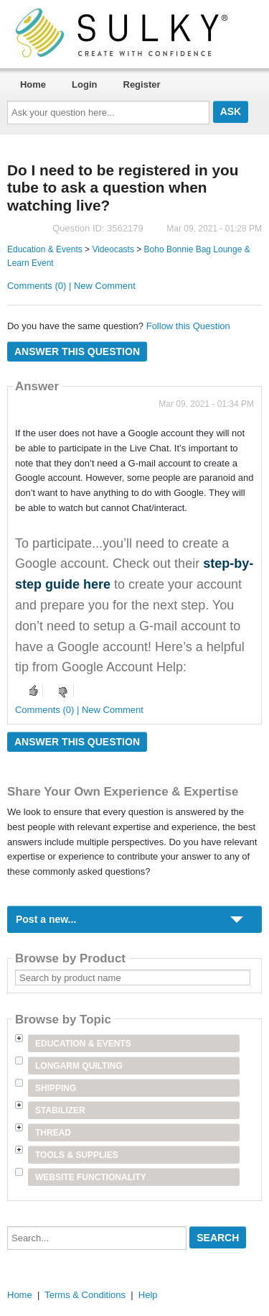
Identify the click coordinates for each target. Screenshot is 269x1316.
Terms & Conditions (85, 1294)
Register (142, 84)
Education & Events (44, 249)
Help (148, 1294)
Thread (53, 1133)
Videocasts (112, 249)
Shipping (55, 1088)
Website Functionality (90, 1177)
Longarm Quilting (79, 1066)
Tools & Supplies (76, 1155)
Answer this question (77, 351)
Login (84, 84)
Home (33, 84)
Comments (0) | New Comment (71, 285)
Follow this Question (188, 326)
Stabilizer (60, 1110)
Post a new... (46, 919)
